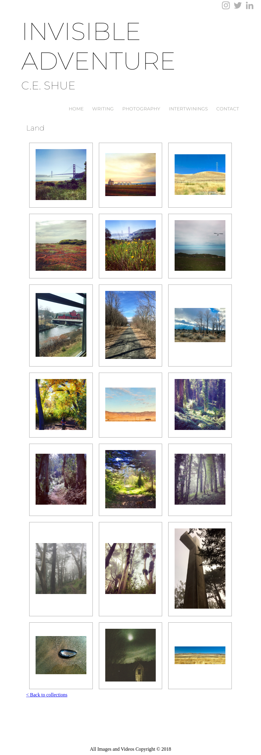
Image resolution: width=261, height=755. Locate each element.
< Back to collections (47, 694)
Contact (227, 109)
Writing (103, 109)
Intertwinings (188, 109)
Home (76, 109)
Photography (141, 109)
